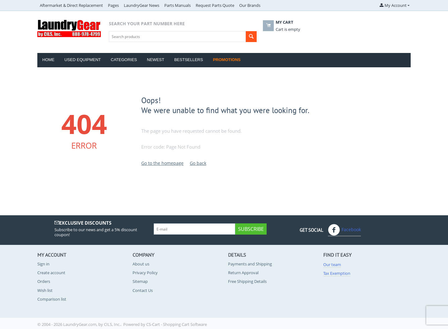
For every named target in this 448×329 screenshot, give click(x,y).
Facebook (344, 230)
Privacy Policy (145, 272)
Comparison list (51, 299)
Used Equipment (82, 59)
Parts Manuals (177, 5)
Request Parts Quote (215, 5)
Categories (124, 59)
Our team (332, 264)
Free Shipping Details (247, 281)
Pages (113, 5)
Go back (198, 163)
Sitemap (140, 281)
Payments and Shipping (250, 264)
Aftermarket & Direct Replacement (71, 5)
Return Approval (243, 272)
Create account (51, 272)
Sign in (43, 264)
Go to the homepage (162, 163)
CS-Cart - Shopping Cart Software (176, 324)
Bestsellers (188, 59)
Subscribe (251, 229)
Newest (155, 59)
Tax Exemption (336, 273)
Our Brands (249, 5)
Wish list (45, 290)
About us (141, 264)
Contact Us (143, 290)
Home (48, 59)
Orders (43, 281)
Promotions (226, 59)
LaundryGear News (141, 5)
